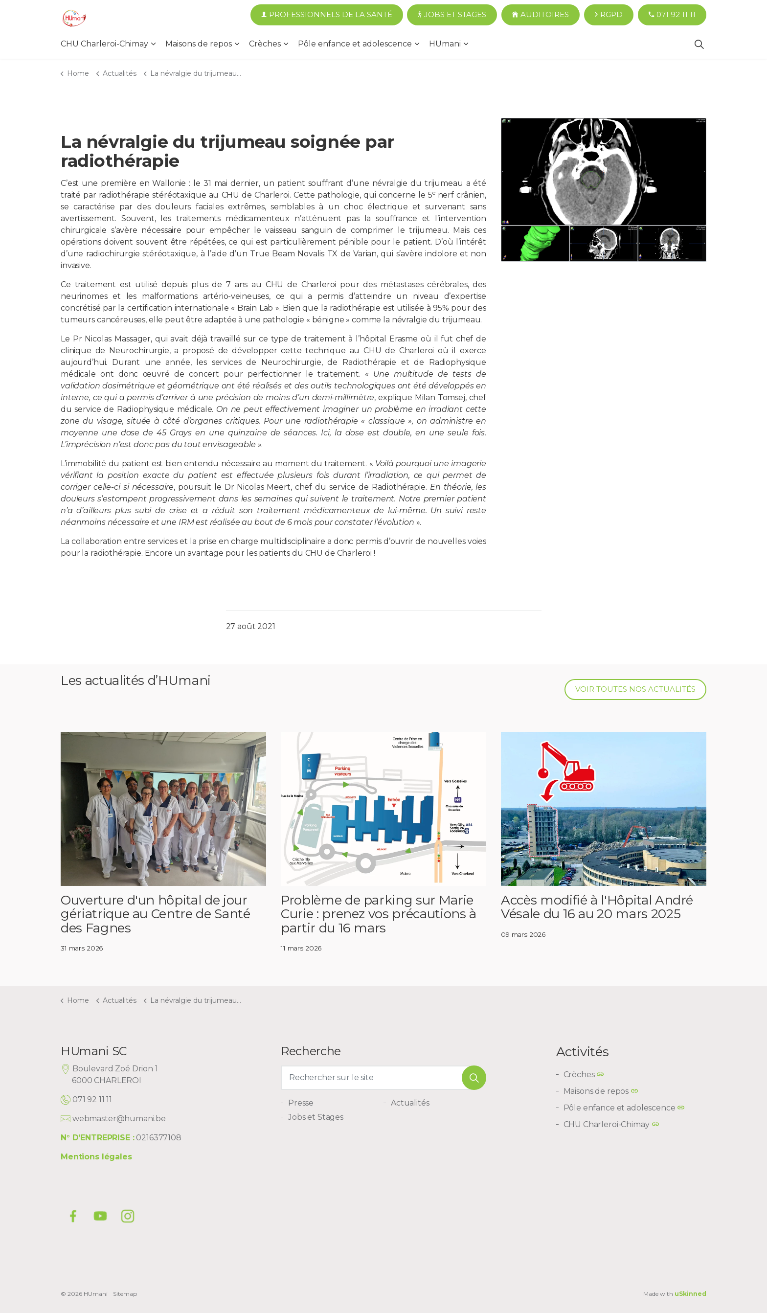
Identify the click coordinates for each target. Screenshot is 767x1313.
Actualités (410, 1103)
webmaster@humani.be (119, 1118)
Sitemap (125, 1293)
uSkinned (690, 1293)
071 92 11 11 (672, 14)
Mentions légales (96, 1156)
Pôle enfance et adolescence (355, 43)
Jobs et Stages (452, 14)
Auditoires (540, 14)
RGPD (608, 14)
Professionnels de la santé (326, 14)
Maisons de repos (198, 43)
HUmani (445, 43)
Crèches (265, 43)
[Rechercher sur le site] (383, 1077)
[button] (474, 1077)
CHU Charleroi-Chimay (104, 43)
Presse (301, 1103)
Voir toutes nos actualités (635, 689)
